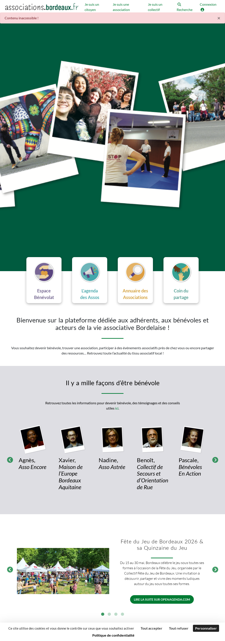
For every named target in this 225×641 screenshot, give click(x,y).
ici (116, 408)
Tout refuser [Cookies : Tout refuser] (179, 628)
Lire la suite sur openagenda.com (162, 599)
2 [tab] (109, 614)
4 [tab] (122, 614)
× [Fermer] (218, 18)
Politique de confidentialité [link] (113, 635)
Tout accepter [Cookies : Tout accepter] (151, 628)
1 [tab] (102, 614)
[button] (186, 7)
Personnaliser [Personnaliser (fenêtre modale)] (206, 628)
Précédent (9, 459)
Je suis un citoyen (92, 7)
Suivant (214, 459)
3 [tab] (116, 614)
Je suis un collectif (155, 7)
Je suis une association (121, 7)
